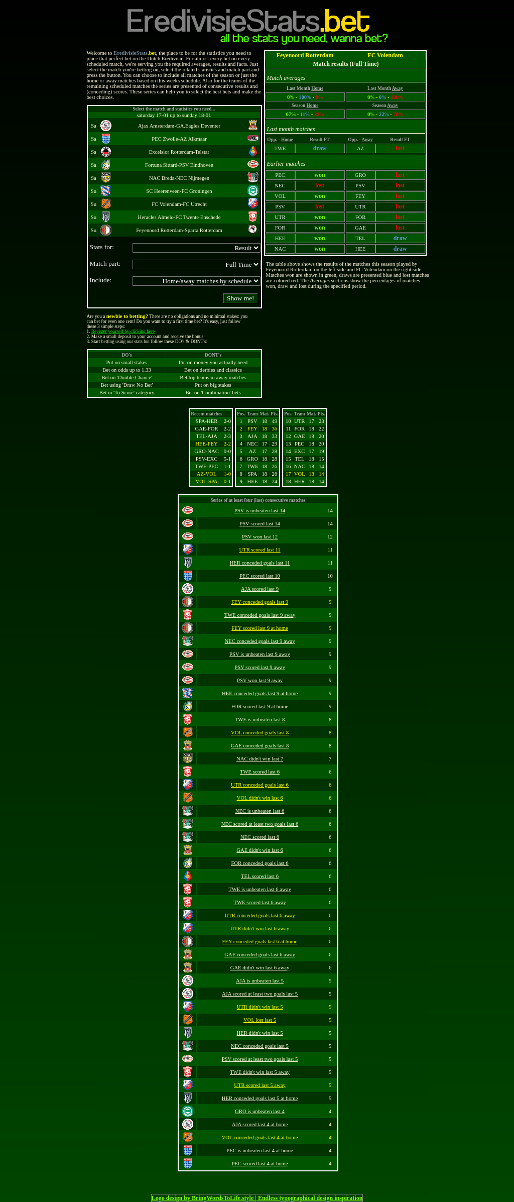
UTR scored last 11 (259, 550)
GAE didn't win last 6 (259, 850)
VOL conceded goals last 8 (260, 732)
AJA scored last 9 (260, 589)
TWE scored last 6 (260, 772)
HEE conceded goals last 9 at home (260, 693)
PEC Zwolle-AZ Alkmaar (179, 139)
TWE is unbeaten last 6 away (259, 889)
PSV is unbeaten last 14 (259, 510)
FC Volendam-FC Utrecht (179, 204)
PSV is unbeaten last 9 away (259, 654)
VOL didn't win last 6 (259, 798)
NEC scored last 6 (259, 837)
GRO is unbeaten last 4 (260, 1111)
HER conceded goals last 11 (260, 563)
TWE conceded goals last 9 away (260, 615)
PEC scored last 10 (259, 576)
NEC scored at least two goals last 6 (260, 824)
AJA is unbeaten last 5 (260, 981)
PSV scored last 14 (259, 523)
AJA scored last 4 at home (260, 1124)
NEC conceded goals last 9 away (260, 641)
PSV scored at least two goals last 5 (260, 1059)
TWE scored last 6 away (259, 902)
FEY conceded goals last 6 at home (260, 941)
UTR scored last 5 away (259, 1085)
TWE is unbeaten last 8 (260, 719)
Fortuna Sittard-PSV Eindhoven (179, 165)
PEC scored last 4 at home (259, 1163)
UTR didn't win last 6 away (259, 928)
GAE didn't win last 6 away (260, 967)
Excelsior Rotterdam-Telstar (179, 152)
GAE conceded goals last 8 (260, 745)
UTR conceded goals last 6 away (260, 915)
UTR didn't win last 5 (260, 1007)
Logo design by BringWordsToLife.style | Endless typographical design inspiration (257, 1197)
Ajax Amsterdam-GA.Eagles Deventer (179, 126)
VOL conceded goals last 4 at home (260, 1137)
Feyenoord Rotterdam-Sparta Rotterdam (179, 230)
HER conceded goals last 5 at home (260, 1098)
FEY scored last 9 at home (259, 628)
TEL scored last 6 (260, 876)
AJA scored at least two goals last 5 (260, 994)
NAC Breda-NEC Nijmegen (179, 178)
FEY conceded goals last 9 (259, 602)
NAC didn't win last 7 (259, 758)
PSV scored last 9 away (259, 667)
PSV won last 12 (260, 536)
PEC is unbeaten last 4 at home (259, 1150)
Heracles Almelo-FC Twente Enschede (179, 217)
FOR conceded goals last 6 (259, 863)
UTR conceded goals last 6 (260, 785)
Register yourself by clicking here (123, 331)
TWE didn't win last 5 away (260, 1072)
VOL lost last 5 (259, 1020)
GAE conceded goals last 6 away (259, 954)
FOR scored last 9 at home (259, 706)
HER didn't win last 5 (260, 1033)
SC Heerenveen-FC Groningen (179, 191)
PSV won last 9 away (260, 680)
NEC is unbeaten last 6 (260, 811)
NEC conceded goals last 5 (260, 1046)
